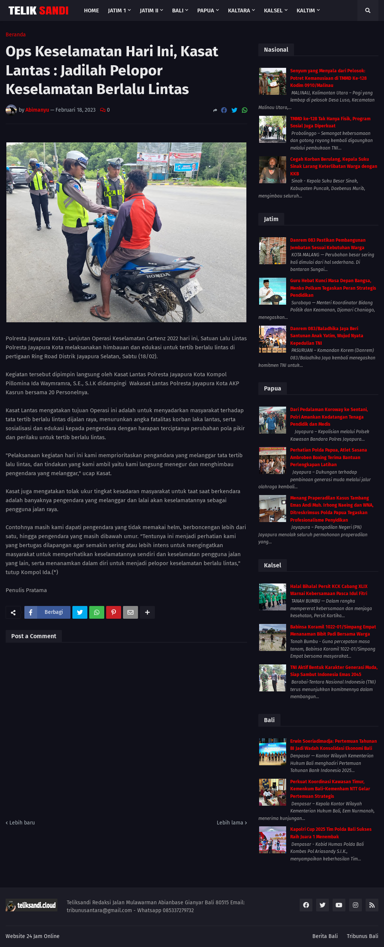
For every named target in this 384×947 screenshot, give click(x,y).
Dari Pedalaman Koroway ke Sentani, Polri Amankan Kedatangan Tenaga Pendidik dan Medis (329, 417)
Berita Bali (325, 936)
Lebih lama (230, 823)
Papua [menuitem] (205, 10)
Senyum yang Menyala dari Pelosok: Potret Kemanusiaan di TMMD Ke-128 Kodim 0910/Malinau (328, 78)
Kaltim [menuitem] (306, 10)
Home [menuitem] (91, 10)
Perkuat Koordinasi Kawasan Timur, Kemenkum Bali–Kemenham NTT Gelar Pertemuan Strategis (330, 789)
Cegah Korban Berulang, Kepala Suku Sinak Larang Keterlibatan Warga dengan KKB (333, 167)
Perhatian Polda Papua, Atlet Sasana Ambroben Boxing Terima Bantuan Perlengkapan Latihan (328, 457)
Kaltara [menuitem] (239, 10)
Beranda (16, 34)
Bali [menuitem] (177, 10)
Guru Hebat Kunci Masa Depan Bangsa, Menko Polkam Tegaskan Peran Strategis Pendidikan (333, 288)
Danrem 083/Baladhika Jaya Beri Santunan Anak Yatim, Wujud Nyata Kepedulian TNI (326, 336)
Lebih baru (22, 823)
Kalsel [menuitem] (273, 10)
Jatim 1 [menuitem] (117, 10)
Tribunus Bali (362, 936)
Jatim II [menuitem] (149, 10)
